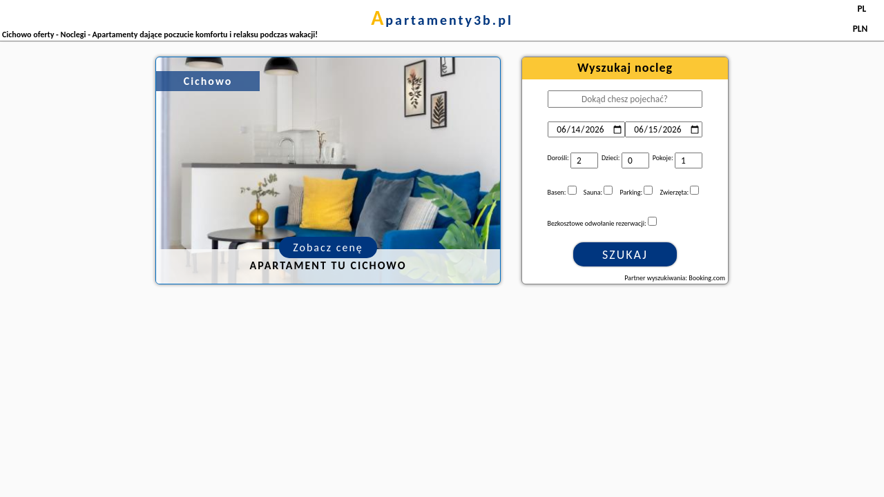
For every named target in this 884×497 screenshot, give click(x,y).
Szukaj (625, 254)
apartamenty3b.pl (442, 20)
